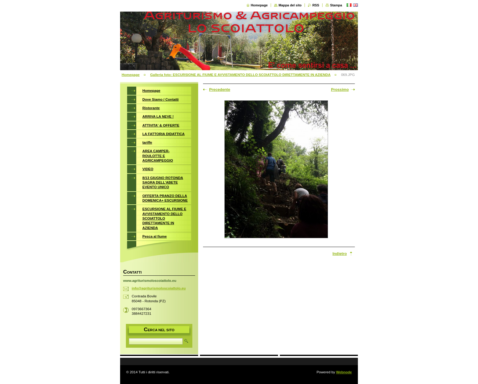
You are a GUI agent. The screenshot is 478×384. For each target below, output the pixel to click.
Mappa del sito (290, 5)
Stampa (336, 5)
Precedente (219, 89)
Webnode (344, 372)
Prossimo (340, 89)
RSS (315, 5)
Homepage (259, 5)
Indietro (340, 253)
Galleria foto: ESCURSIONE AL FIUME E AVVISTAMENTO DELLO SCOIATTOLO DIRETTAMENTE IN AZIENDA (240, 75)
